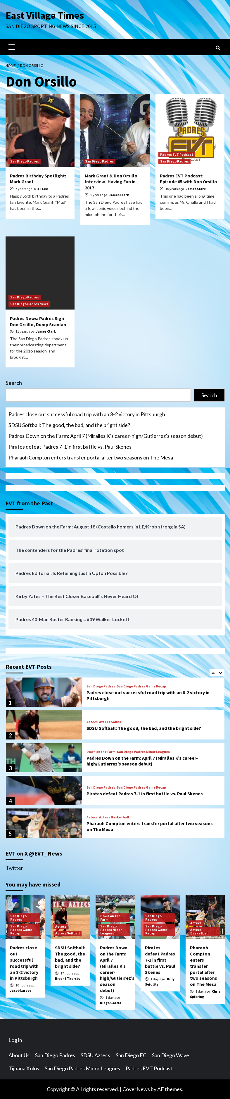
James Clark (119, 195)
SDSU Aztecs (95, 1055)
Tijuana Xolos (23, 1068)
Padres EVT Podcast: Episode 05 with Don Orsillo (188, 179)
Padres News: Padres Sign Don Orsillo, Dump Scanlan (38, 321)
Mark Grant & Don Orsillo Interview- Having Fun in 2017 (111, 182)
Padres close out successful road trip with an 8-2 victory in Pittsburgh (86, 414)
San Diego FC (131, 1055)
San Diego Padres (24, 161)
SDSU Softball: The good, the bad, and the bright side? (69, 425)
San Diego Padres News (29, 304)
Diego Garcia (110, 1002)
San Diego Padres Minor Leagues (143, 752)
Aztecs (92, 722)
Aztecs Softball (111, 722)
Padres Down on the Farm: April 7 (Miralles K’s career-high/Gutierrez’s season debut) (105, 436)
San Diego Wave (170, 1055)
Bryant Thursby (67, 978)
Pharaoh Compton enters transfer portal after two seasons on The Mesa (90, 457)
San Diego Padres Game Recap (141, 686)
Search (14, 383)
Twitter (14, 868)
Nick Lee (41, 188)
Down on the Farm (101, 752)
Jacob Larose (20, 990)
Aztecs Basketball (114, 817)
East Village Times (45, 15)
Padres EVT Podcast (176, 154)
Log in (15, 1040)
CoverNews (136, 1089)
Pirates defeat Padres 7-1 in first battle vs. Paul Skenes (70, 446)
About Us (19, 1055)
